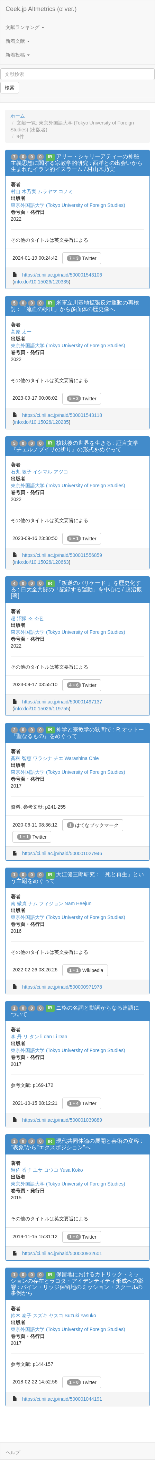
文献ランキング (25, 27)
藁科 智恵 (21, 758)
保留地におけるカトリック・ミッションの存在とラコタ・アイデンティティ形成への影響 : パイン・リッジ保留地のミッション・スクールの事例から (77, 1283)
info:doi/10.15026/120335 (41, 281)
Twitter (82, 258)
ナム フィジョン (45, 903)
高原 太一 (21, 331)
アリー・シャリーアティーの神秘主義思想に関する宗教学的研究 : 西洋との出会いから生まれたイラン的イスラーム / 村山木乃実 (77, 162)
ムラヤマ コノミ (55, 191)
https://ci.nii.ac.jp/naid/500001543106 (62, 275)
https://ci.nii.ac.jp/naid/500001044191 (62, 1399)
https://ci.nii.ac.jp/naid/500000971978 (62, 987)
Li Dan (60, 1036)
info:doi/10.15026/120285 (41, 422)
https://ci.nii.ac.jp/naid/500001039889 (62, 1120)
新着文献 (18, 41)
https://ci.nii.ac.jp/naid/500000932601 (62, 1253)
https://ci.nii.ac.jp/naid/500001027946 (62, 853)
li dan (46, 1036)
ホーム (17, 116)
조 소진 (36, 618)
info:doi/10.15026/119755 (41, 708)
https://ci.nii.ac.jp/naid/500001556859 (62, 555)
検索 (10, 87)
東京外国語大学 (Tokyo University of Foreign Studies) (68, 205)
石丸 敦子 (21, 471)
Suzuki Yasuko (80, 1315)
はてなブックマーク (93, 825)
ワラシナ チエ (48, 758)
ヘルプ (13, 1452)
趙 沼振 (19, 618)
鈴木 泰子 (21, 1315)
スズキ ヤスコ (48, 1315)
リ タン (31, 1036)
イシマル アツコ (50, 471)
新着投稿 (18, 55)
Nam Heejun (78, 903)
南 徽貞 (19, 903)
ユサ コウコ (45, 1170)
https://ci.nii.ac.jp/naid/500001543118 (62, 415)
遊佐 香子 (21, 1170)
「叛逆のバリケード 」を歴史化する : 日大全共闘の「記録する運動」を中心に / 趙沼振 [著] (76, 589)
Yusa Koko (71, 1170)
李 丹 (16, 1036)
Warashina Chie (82, 758)
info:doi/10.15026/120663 (41, 562)
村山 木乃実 (23, 191)
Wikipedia (85, 970)
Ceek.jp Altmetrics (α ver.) (41, 9)
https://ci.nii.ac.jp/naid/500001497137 (62, 701)
